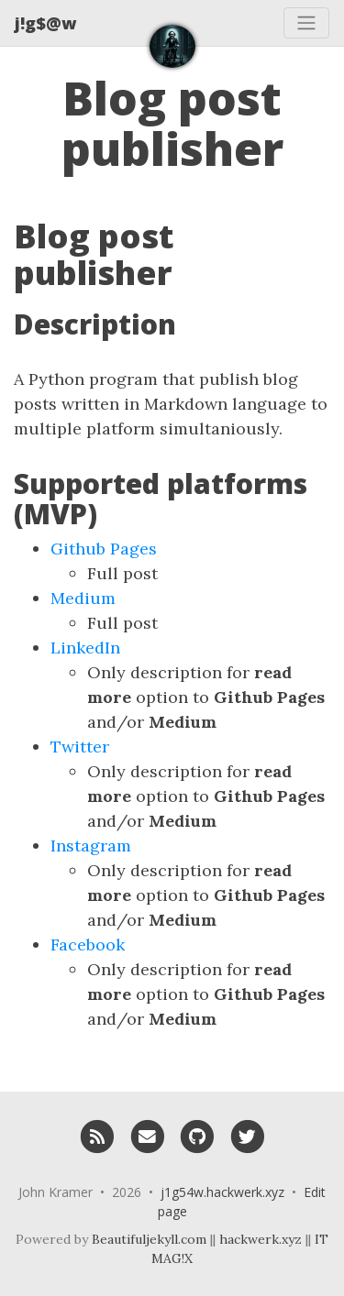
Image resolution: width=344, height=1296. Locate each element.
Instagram (90, 845)
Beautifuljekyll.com (149, 1239)
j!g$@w (45, 23)
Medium (83, 598)
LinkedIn (85, 647)
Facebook (87, 944)
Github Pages (103, 548)
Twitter (79, 746)
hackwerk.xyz (260, 1239)
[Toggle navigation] (306, 22)
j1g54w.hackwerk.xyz (222, 1192)
